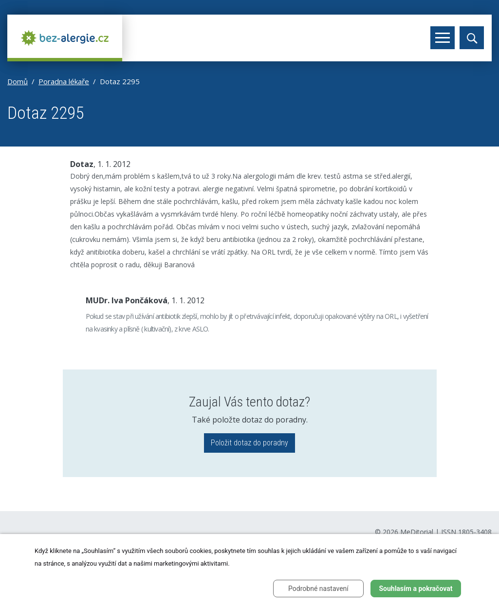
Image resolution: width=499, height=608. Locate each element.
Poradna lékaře (63, 81)
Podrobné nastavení (318, 588)
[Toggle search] (472, 37)
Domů (17, 81)
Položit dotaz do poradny (249, 442)
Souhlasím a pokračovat (415, 588)
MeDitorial (416, 531)
